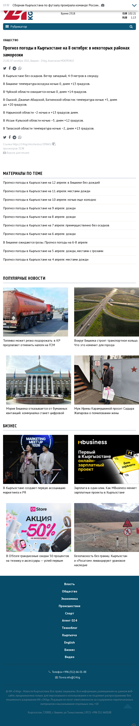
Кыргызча (69, 635)
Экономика (69, 599)
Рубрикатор (16, 26)
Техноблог (69, 628)
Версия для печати (16, 153)
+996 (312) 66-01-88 (74, 672)
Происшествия (69, 606)
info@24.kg (73, 677)
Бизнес (69, 650)
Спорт (69, 613)
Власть (69, 584)
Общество (10, 40)
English (69, 642)
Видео (69, 657)
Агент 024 (69, 620)
